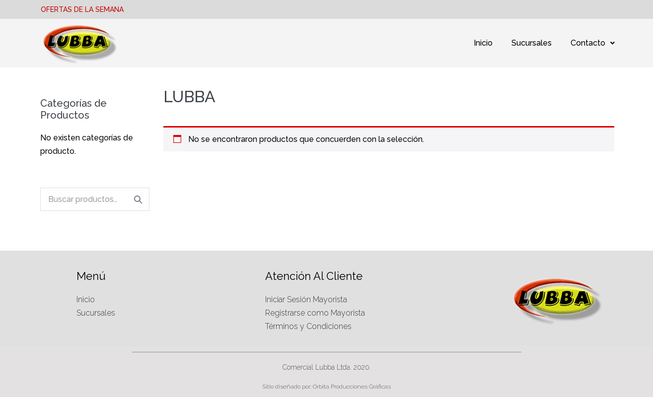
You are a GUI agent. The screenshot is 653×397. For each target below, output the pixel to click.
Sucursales (531, 43)
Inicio (483, 43)
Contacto (593, 43)
